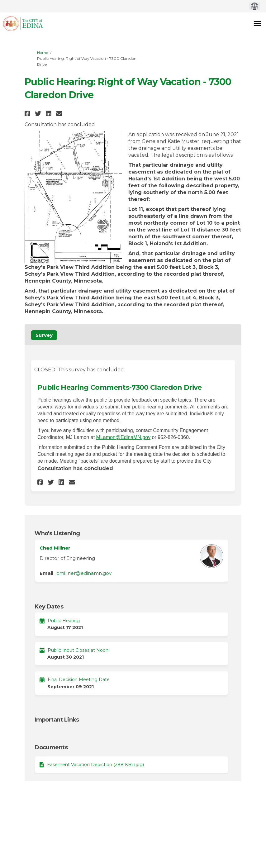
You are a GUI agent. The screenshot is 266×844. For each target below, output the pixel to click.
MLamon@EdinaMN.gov (123, 437)
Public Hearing (64, 620)
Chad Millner (55, 548)
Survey (44, 335)
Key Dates (49, 606)
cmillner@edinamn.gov (84, 573)
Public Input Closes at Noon (78, 650)
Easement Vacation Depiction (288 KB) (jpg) (95, 764)
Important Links (57, 719)
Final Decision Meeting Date (79, 679)
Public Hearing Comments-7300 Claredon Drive (119, 387)
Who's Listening (57, 533)
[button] (28, 113)
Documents (51, 747)
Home (42, 52)
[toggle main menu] (257, 23)
